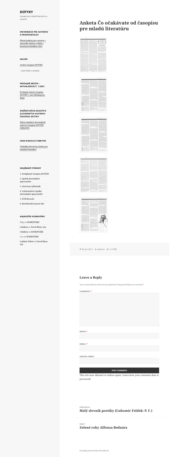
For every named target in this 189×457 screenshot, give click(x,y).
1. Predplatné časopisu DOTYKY (34, 174)
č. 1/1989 (113, 249)
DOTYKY (26, 12)
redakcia (24, 227)
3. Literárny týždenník (30, 186)
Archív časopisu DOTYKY (31, 65)
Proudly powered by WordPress (94, 450)
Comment (86, 291)
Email (84, 344)
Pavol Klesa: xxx (38, 227)
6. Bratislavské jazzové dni (32, 203)
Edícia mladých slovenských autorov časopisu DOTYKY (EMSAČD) (33, 125)
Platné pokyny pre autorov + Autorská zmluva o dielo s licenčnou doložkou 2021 (33, 43)
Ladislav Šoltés (27, 241)
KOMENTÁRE (33, 222)
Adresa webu (87, 356)
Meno (84, 331)
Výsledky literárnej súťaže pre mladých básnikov (34, 148)
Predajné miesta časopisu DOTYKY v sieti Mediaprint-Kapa (32, 95)
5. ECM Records (27, 199)
